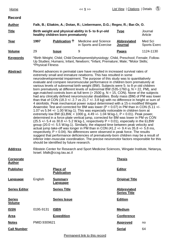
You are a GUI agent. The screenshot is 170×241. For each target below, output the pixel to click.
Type (120, 31)
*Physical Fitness (45, 65)
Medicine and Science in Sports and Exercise (95, 42)
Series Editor (18, 189)
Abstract (14, 71)
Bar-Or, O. (136, 24)
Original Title (127, 179)
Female (141, 58)
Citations (133, 9)
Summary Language (61, 180)
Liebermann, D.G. (96, 24)
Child (58, 58)
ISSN (12, 209)
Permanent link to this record (85, 235)
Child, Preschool (122, 58)
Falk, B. (39, 24)
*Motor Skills (137, 61)
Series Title (62, 189)
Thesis (122, 159)
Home (13, 9)
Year (11, 41)
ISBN (57, 209)
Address (14, 149)
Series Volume (14, 201)
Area (11, 216)
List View (118, 9)
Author (13, 24)
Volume (14, 51)
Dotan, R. (73, 24)
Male (123, 61)
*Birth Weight (43, 58)
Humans (57, 61)
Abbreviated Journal (126, 42)
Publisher (15, 169)
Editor (121, 169)
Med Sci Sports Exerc (151, 42)
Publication (62, 41)
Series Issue (62, 199)
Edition (122, 199)
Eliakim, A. (55, 24)
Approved (124, 222)
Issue (57, 51)
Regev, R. (119, 24)
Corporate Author (16, 160)
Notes (12, 222)
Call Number (18, 229)
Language (16, 179)
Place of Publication (62, 170)
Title (11, 31)
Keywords (16, 58)
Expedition (61, 216)
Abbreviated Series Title (126, 191)
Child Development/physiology (86, 58)
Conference (126, 216)
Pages (122, 51)
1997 (37, 41)
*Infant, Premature (104, 61)
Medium (123, 209)
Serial (121, 229)
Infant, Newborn (77, 61)
